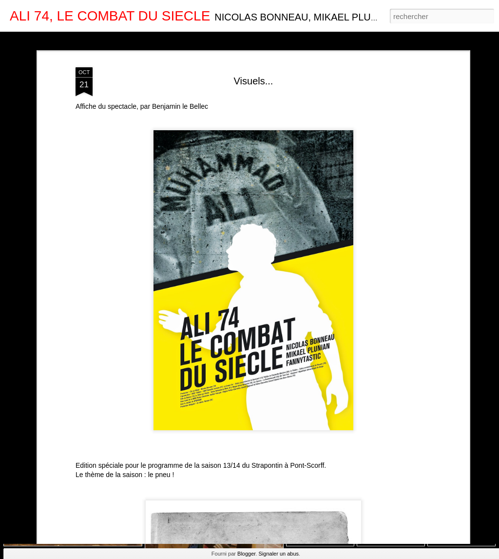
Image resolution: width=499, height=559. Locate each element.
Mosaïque (116, 40)
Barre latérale (159, 40)
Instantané (204, 40)
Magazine (80, 40)
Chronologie (245, 40)
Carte (49, 40)
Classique (20, 40)
